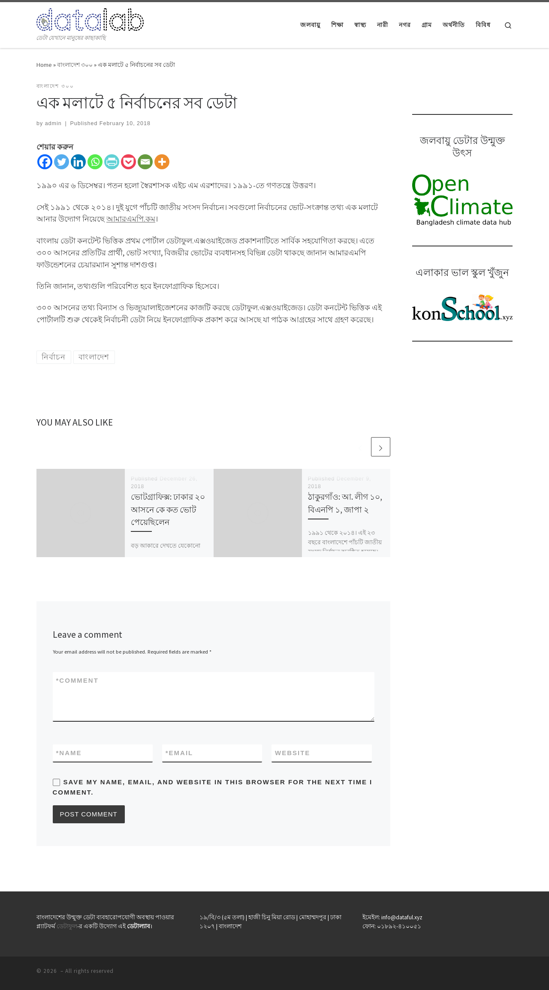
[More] (161, 161)
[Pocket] (128, 161)
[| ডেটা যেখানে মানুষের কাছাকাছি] (90, 17)
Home (44, 65)
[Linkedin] (78, 161)
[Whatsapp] (95, 161)
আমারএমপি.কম (130, 219)
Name (69, 753)
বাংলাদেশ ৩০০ (75, 65)
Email (179, 753)
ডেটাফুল (67, 926)
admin (53, 123)
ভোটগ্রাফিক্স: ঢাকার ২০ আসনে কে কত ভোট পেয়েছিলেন (168, 509)
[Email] (145, 161)
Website (292, 752)
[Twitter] (61, 161)
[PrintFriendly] (111, 161)
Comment (77, 680)
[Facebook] (44, 161)
